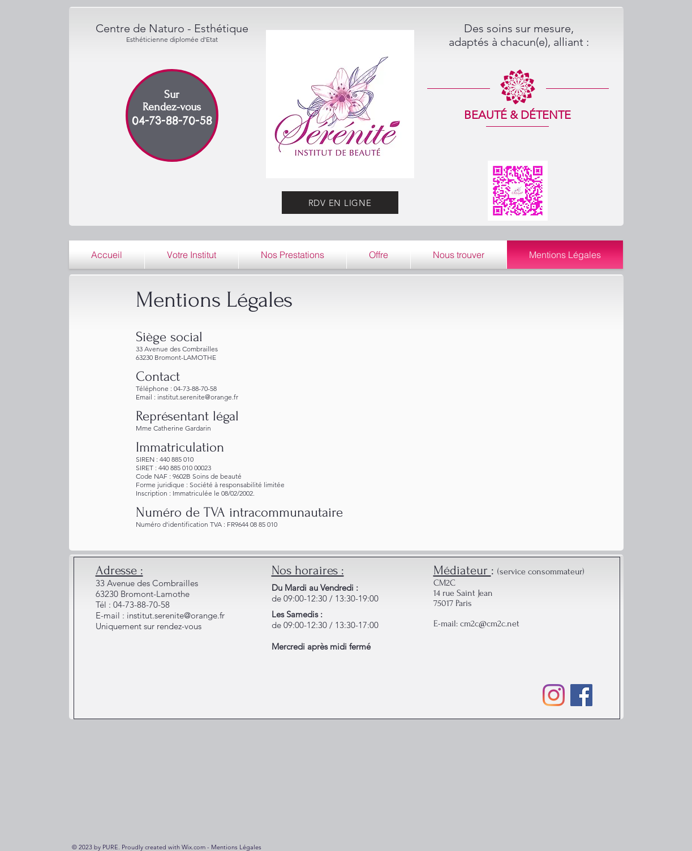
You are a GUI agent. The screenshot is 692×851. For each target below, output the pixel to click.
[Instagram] (554, 695)
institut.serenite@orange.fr (176, 615)
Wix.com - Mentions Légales (221, 847)
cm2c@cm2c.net (489, 623)
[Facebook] (581, 695)
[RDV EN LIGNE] (340, 202)
